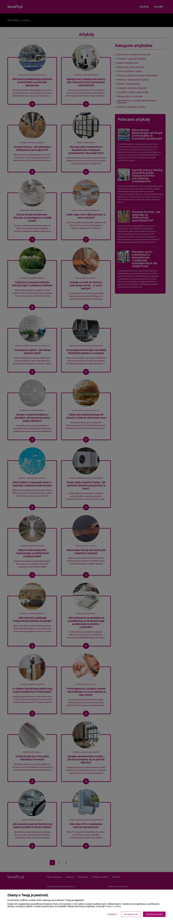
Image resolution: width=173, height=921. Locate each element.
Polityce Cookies (113, 906)
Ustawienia (112, 914)
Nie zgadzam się (131, 914)
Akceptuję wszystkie (154, 914)
